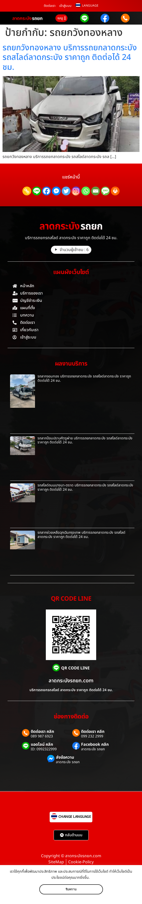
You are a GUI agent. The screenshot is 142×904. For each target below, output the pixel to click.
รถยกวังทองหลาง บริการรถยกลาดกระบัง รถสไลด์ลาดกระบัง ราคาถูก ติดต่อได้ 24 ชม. (70, 57)
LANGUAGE (90, 5)
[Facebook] (46, 191)
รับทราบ (71, 889)
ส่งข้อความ (65, 757)
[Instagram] (76, 191)
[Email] (95, 191)
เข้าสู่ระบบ (65, 5)
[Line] (36, 191)
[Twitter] (66, 191)
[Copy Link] (26, 191)
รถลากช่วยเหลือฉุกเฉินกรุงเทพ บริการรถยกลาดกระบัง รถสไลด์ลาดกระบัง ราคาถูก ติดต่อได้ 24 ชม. (81, 534)
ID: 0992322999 (44, 749)
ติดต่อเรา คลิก (42, 732)
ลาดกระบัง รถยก (93, 749)
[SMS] (105, 191)
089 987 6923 (42, 736)
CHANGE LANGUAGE (74, 816)
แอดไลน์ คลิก (42, 744)
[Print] (115, 191)
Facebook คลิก (95, 744)
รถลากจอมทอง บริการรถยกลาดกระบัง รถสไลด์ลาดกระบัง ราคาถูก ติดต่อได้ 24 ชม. (84, 378)
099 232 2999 (92, 736)
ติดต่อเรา (49, 5)
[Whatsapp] (85, 191)
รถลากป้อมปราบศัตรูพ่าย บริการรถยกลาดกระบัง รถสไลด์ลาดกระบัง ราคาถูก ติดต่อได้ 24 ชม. (85, 440)
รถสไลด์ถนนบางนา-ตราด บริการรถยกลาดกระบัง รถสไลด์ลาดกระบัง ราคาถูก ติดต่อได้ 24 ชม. (85, 487)
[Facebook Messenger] (56, 191)
